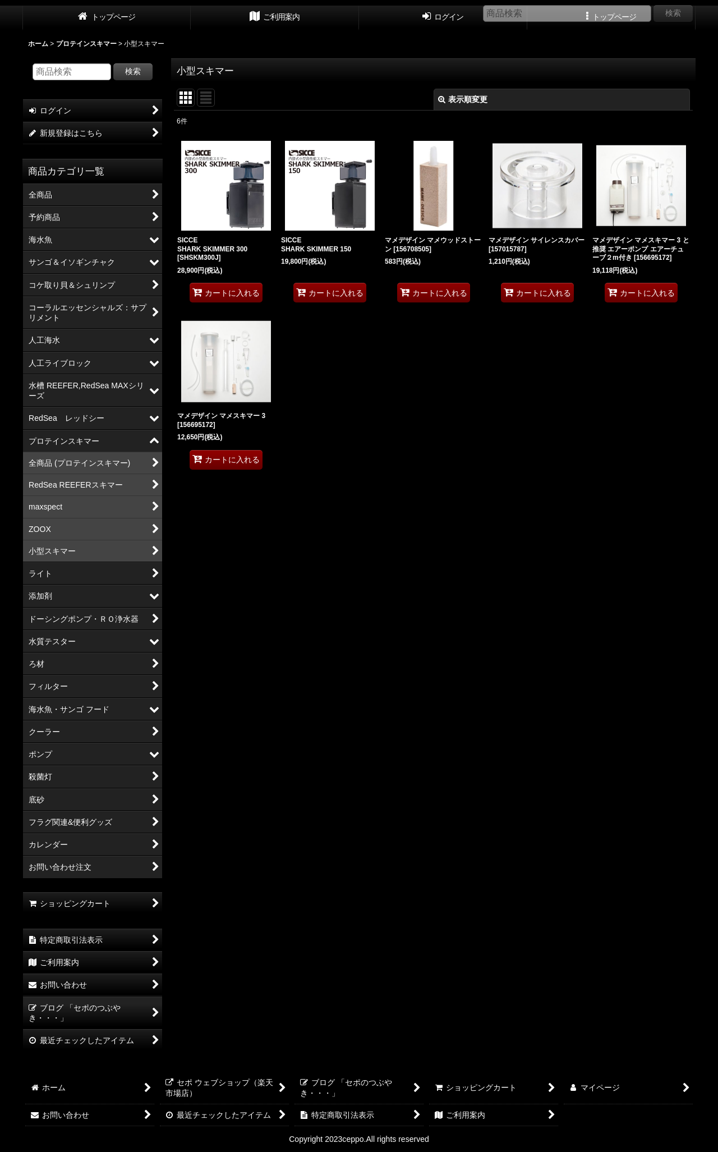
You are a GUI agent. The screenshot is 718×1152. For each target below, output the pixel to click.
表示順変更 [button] (462, 99)
